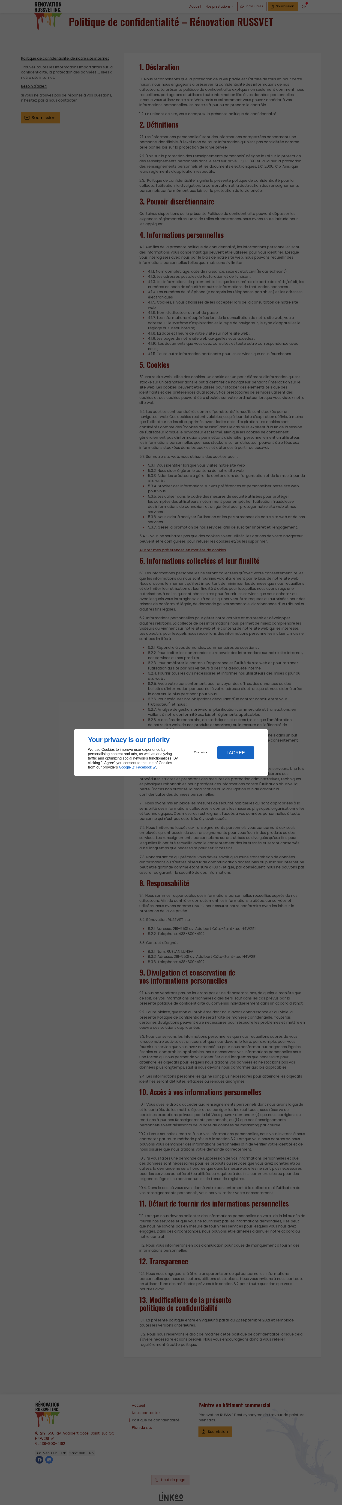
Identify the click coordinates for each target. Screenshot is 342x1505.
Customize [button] (200, 752)
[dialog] (171, 752)
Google (125, 767)
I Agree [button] (235, 752)
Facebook (144, 767)
